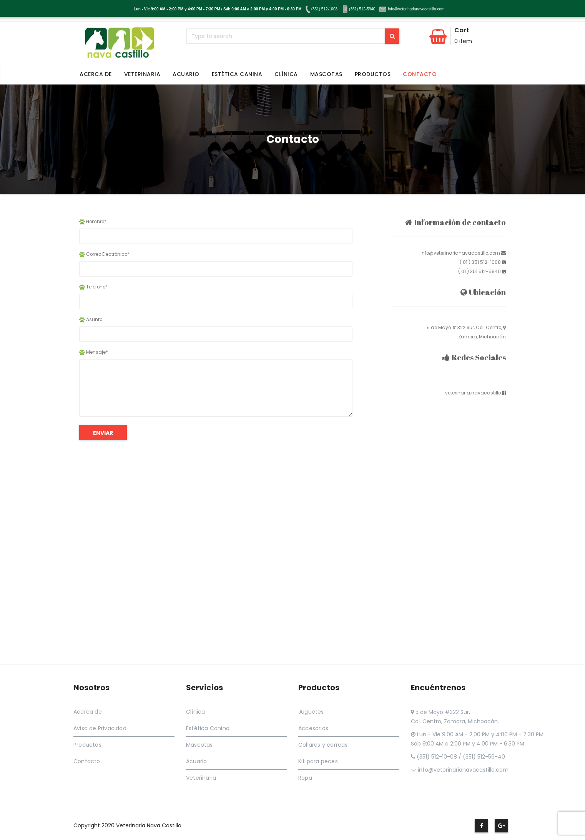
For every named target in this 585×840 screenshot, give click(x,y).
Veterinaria (142, 74)
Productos (373, 74)
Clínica (286, 74)
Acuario (186, 74)
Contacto (420, 74)
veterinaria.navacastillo (473, 393)
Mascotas (326, 74)
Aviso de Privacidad (99, 728)
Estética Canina (237, 74)
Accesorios (313, 728)
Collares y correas (323, 745)
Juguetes (311, 712)
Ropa (305, 778)
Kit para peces (318, 761)
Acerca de (96, 74)
